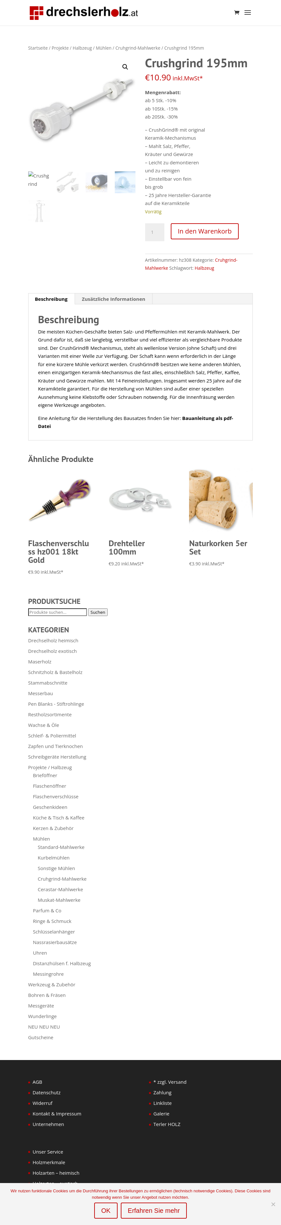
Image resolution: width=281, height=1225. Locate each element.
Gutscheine (41, 1037)
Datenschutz (47, 1092)
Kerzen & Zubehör (53, 828)
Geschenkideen (50, 807)
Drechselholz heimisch (53, 640)
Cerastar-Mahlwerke (60, 889)
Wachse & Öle (43, 725)
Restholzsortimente (50, 714)
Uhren (40, 953)
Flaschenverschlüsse (56, 796)
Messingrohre (48, 974)
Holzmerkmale (49, 1162)
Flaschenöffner (49, 786)
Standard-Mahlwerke (61, 847)
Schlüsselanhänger (54, 931)
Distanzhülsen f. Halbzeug (62, 963)
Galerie (161, 1113)
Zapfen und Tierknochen (55, 746)
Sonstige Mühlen (56, 868)
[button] (125, 67)
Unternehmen (48, 1124)
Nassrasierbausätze (55, 942)
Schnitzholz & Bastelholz (55, 672)
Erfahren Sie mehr (154, 1210)
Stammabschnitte (48, 682)
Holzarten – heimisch (56, 1173)
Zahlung (162, 1092)
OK (106, 1210)
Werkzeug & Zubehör (52, 984)
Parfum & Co (47, 910)
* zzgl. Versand (169, 1082)
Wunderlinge (42, 1016)
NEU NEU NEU (44, 1027)
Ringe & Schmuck (52, 921)
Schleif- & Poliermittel (52, 735)
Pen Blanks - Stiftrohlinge (56, 704)
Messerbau (40, 693)
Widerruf (43, 1103)
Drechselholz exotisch (52, 651)
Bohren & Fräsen (47, 995)
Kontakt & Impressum (57, 1113)
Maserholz (40, 661)
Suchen (98, 612)
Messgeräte (41, 1005)
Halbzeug (204, 268)
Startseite (38, 48)
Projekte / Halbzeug (72, 48)
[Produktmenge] (154, 232)
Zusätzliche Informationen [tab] (113, 299)
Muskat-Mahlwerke (59, 900)
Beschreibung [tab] (51, 299)
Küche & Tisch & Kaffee (59, 817)
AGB (37, 1082)
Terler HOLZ (166, 1124)
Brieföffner (45, 775)
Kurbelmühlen (54, 857)
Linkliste (162, 1103)
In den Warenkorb (205, 231)
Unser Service (48, 1151)
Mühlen (104, 48)
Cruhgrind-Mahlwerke (137, 48)
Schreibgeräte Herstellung (57, 756)
